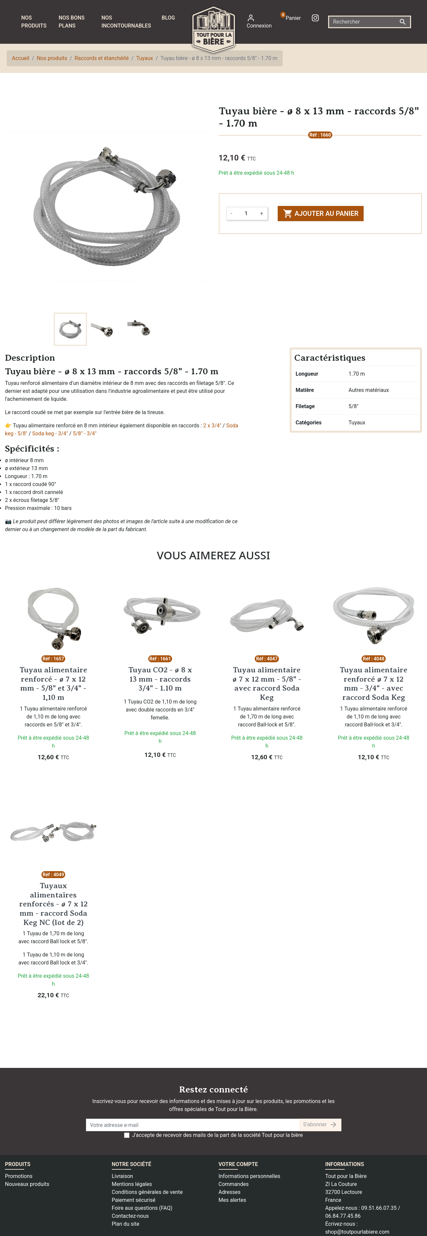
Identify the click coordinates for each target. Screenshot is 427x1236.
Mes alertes (233, 1200)
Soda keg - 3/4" (50, 433)
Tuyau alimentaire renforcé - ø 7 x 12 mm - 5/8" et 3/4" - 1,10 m (53, 683)
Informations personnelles (249, 1176)
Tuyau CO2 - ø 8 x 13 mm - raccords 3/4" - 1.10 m (160, 678)
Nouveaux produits (27, 1184)
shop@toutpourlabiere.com (357, 1232)
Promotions (19, 1176)
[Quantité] (246, 213)
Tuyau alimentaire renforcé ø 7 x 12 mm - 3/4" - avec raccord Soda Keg (373, 683)
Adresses (230, 1192)
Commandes (234, 1184)
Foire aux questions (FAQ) (142, 1208)
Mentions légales (132, 1184)
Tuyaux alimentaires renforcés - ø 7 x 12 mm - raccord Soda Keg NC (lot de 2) (53, 904)
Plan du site (125, 1224)
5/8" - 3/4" (85, 433)
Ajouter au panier (320, 213)
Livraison (122, 1176)
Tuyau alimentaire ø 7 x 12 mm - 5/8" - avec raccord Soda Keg (266, 683)
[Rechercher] (369, 22)
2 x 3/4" (212, 425)
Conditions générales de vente (147, 1192)
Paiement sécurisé (134, 1200)
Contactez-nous (130, 1216)
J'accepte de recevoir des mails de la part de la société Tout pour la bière (217, 1135)
